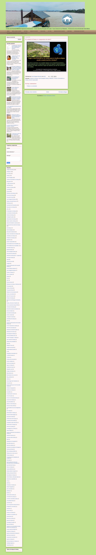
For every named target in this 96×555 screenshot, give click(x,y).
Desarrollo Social (10, 197)
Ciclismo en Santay (10, 389)
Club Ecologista (10, 229)
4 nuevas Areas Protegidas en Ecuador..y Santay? (12, 126)
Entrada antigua (63, 92)
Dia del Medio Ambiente (11, 268)
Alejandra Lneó (10, 369)
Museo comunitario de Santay (12, 233)
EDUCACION (42, 31)
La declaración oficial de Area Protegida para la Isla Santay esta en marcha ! (16, 47)
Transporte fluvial (10, 290)
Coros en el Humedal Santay (12, 397)
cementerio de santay (11, 496)
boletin (8, 492)
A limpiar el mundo (10, 316)
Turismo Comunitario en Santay (13, 179)
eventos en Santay (10, 512)
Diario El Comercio (10, 296)
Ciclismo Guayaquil (10, 387)
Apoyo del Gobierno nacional (12, 222)
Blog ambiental (9, 377)
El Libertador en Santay (11, 211)
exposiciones (9, 516)
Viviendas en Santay (11, 484)
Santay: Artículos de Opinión (12, 303)
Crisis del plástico (10, 401)
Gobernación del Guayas (11, 418)
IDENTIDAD (69, 31)
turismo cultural (10, 314)
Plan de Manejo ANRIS (11, 451)
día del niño (9, 510)
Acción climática (10, 361)
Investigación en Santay (11, 428)
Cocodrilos (9, 391)
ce (7, 351)
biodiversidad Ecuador (11, 349)
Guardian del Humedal (11, 420)
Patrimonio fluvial (10, 449)
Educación (9, 181)
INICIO (8, 31)
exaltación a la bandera (11, 514)
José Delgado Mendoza (11, 199)
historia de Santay (10, 215)
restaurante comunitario (11, 537)
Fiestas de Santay (10, 297)
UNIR (8, 482)
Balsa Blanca (9, 373)
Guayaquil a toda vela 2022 (12, 422)
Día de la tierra (9, 282)
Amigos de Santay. (10, 371)
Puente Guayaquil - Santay (12, 337)
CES (8, 320)
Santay (8, 175)
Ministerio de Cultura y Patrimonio (13, 284)
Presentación (9, 286)
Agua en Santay (10, 365)
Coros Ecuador (9, 395)
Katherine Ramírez (10, 435)
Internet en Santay (10, 426)
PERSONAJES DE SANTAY (79, 31)
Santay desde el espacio (11, 471)
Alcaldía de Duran (10, 367)
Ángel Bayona (9, 545)
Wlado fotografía (10, 486)
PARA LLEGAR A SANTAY (16, 31)
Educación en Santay (11, 207)
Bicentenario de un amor (11, 375)
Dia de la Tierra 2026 (11, 405)
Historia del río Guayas (11, 424)
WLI (7, 278)
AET (7, 280)
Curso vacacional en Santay (12, 325)
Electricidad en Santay (11, 412)
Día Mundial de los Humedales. (13, 245)
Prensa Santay (9, 455)
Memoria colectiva (10, 445)
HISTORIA (26, 31)
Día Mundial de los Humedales (13, 243)
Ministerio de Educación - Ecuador (13, 255)
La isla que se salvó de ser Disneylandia (16, 134)
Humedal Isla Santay (11, 312)
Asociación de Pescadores (12, 205)
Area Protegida (9, 177)
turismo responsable (33, 79)
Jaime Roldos (9, 430)
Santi (8, 343)
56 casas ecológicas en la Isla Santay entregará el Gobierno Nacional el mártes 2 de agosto (16, 68)
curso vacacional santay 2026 (12, 304)
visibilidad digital (10, 543)
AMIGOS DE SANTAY (34, 31)
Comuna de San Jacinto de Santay (13, 224)
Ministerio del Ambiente (11, 193)
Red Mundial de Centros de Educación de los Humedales (12, 463)
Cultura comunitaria (10, 294)
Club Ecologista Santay (43, 78)
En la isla (8, 173)
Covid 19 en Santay (10, 399)
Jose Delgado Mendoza (11, 270)
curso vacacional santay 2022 (12, 504)
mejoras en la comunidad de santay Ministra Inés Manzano (13, 527)
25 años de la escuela (11, 359)
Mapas (8, 276)
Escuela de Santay (10, 195)
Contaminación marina (11, 393)
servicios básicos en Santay (12, 541)
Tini (7, 480)
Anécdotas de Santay (11, 318)
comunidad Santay (10, 500)
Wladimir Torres (10, 345)
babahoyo (9, 490)
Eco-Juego (9, 410)
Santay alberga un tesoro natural (15, 88)
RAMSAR (8, 239)
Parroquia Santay (10, 257)
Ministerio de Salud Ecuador (12, 329)
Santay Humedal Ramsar (11, 201)
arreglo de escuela (10, 347)
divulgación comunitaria (11, 506)
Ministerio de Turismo (11, 331)
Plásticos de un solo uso (11, 453)
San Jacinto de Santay (11, 339)
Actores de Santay (10, 363)
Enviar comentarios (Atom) (49, 95)
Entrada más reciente (31, 92)
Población (51, 78)
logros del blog (9, 524)
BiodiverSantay (10, 249)
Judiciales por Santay (11, 235)
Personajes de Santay (11, 333)
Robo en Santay (10, 467)
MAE (8, 439)
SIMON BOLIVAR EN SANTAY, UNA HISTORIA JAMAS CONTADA (16, 57)
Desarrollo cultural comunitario (12, 308)
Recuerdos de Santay (11, 253)
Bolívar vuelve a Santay (11, 220)
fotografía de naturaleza (11, 353)
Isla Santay (9, 227)
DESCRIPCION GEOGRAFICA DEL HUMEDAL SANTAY (17, 33)
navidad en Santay (10, 531)
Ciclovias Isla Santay (11, 306)
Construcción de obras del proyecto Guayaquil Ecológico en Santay (16, 97)
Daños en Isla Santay (11, 403)
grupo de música (10, 520)
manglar (8, 263)
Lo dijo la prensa (10, 183)
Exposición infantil (10, 416)
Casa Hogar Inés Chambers (12, 381)
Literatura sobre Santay (11, 437)
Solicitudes (9, 203)
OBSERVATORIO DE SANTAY (59, 31)
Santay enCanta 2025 (11, 473)
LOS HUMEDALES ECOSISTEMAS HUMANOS (15, 78)
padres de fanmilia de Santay (12, 533)
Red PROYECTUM (10, 465)
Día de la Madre (10, 310)
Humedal (8, 189)
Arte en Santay (9, 274)
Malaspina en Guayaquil (11, 441)
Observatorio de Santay (11, 218)
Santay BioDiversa (10, 469)
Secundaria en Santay (11, 475)
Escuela (8, 191)
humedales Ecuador (10, 522)
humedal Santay (10, 247)
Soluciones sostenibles (11, 478)
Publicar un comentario (32, 86)
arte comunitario (10, 488)
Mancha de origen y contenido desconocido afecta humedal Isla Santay (16, 116)
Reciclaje (8, 460)
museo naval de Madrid (11, 529)
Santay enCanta (10, 288)
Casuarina (9, 382)
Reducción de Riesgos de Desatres (13, 299)
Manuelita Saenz (10, 443)
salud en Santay (10, 539)
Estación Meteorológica (11, 414)
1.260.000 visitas (10, 355)
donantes (8, 508)
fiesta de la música (10, 518)
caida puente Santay (11, 494)
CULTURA (49, 31)
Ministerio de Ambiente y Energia (13, 447)
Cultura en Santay (10, 187)
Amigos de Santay (34, 78)
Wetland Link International (12, 292)
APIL (8, 209)
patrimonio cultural (10, 535)
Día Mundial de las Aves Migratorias (14, 407)
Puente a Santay (10, 272)
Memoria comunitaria (11, 327)
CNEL (8, 379)
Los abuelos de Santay (11, 213)
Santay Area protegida (11, 341)
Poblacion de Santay (11, 237)
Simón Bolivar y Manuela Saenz (13, 476)
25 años (8, 357)
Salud (8, 259)
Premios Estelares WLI (11, 335)
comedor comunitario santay (12, 498)
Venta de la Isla (10, 261)
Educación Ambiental (11, 231)
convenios (9, 502)
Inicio (47, 92)
